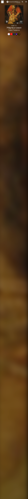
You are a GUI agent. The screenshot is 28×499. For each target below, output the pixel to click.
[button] (21, 21)
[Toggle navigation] (26, 1)
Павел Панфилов (14, 30)
